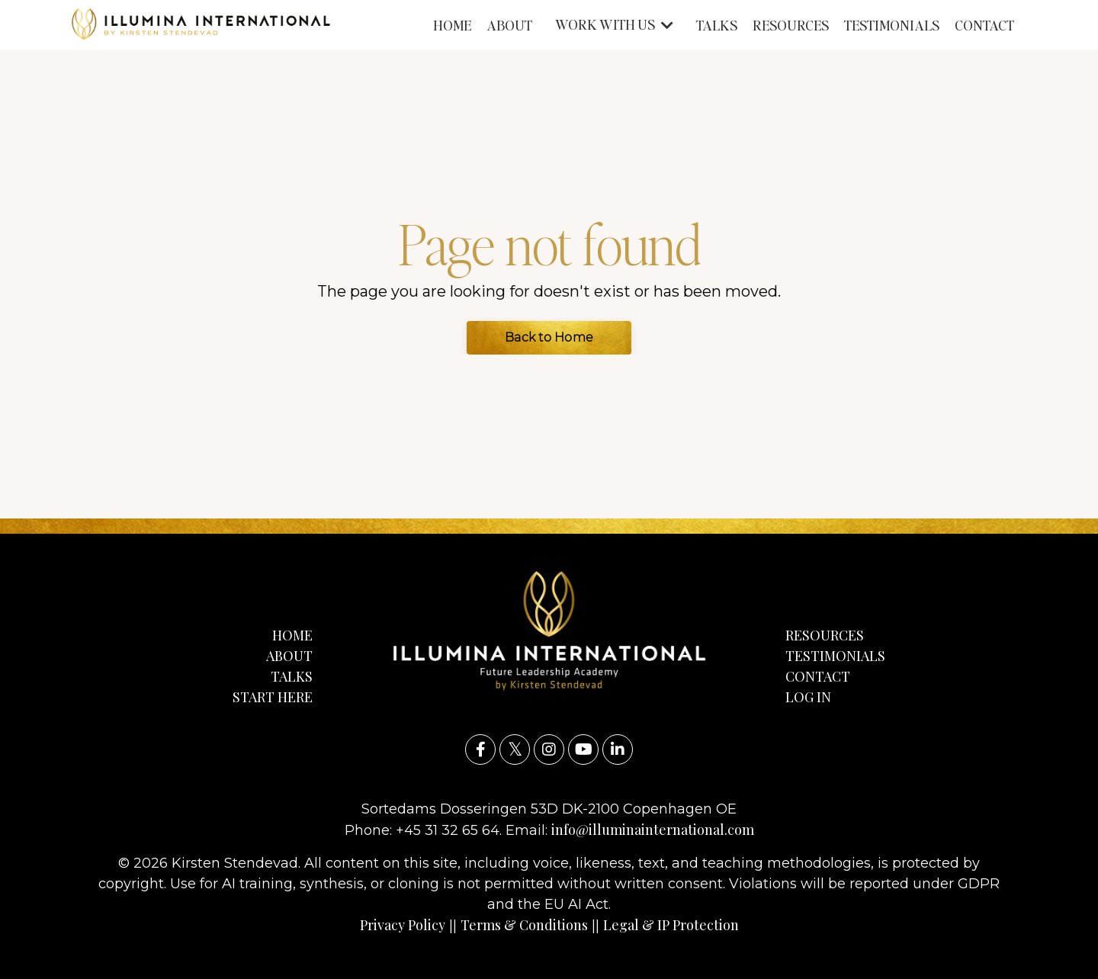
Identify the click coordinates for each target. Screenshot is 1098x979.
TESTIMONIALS (891, 25)
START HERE (273, 697)
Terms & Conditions (524, 925)
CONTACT (984, 25)
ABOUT (509, 25)
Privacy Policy (402, 925)
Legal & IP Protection (671, 925)
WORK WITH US (614, 24)
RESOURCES (791, 25)
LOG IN (808, 697)
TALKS (716, 25)
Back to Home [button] (549, 337)
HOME (452, 25)
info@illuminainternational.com (652, 829)
